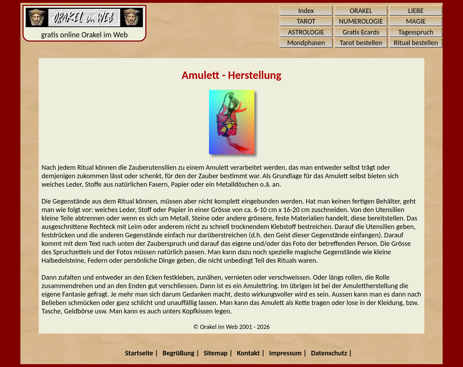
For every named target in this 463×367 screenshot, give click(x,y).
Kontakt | (251, 353)
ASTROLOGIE (306, 32)
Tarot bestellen (361, 42)
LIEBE (416, 10)
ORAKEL (361, 10)
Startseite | (141, 353)
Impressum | (287, 353)
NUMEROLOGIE (361, 21)
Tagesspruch (415, 32)
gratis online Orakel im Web (84, 23)
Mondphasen (306, 42)
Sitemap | (218, 353)
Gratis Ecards (361, 32)
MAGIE (416, 21)
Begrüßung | (181, 353)
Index (306, 10)
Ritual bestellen (416, 42)
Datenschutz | (331, 353)
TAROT (306, 21)
